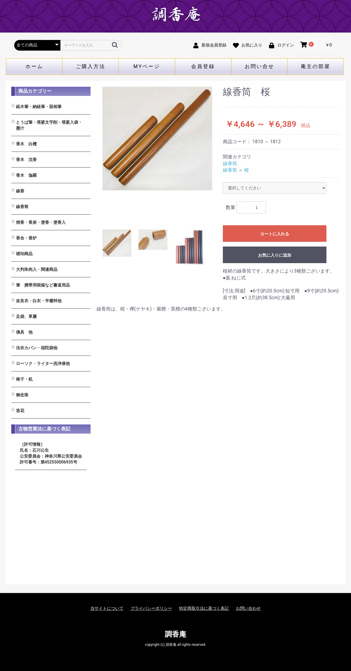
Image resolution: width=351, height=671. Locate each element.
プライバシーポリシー (151, 608)
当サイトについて (106, 608)
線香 (20, 191)
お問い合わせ (248, 608)
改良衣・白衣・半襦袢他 (39, 300)
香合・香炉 (26, 238)
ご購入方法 (90, 66)
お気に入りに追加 (274, 255)
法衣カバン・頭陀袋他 (36, 347)
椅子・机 (24, 379)
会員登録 (203, 66)
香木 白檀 (26, 143)
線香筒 (22, 206)
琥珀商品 (24, 253)
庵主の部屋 (315, 66)
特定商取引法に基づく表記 (204, 608)
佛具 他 (24, 332)
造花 (20, 410)
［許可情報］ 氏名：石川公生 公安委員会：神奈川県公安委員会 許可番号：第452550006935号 (51, 453)
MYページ (146, 66)
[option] (157, 138)
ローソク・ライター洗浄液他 (43, 363)
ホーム (34, 66)
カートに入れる (274, 233)
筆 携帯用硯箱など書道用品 (43, 285)
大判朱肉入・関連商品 (36, 269)
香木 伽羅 (26, 175)
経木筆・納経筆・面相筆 (39, 106)
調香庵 (175, 634)
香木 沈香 (26, 159)
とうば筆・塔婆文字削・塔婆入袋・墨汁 (49, 125)
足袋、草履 (26, 316)
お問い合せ (259, 66)
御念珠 (22, 394)
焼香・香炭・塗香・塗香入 (41, 222)
